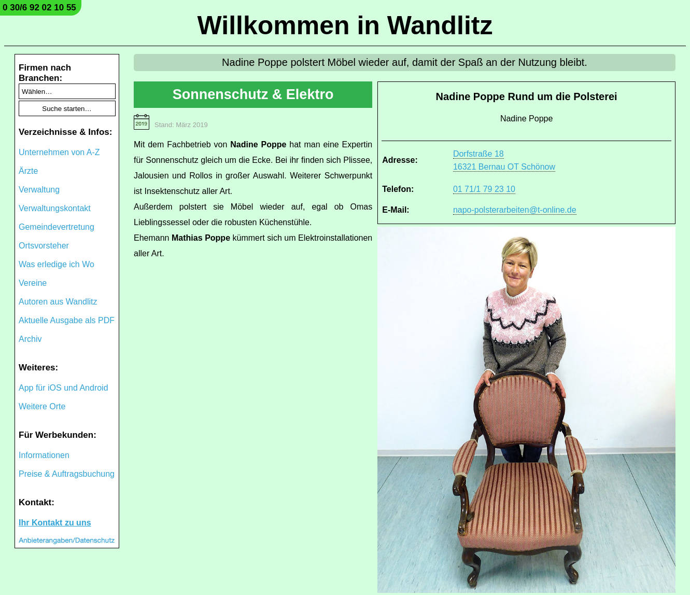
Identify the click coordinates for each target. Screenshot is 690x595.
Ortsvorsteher (44, 245)
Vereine (33, 283)
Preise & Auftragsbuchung (67, 473)
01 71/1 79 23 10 (484, 189)
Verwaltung (39, 189)
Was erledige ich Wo (56, 264)
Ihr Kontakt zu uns (55, 522)
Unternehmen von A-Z (59, 152)
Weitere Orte (42, 406)
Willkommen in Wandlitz (345, 25)
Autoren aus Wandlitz (58, 301)
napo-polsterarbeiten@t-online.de (514, 209)
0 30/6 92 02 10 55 (39, 7)
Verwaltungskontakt (55, 208)
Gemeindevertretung (56, 227)
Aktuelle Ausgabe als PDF (67, 320)
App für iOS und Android (63, 387)
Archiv (30, 339)
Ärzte (28, 171)
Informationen (44, 455)
